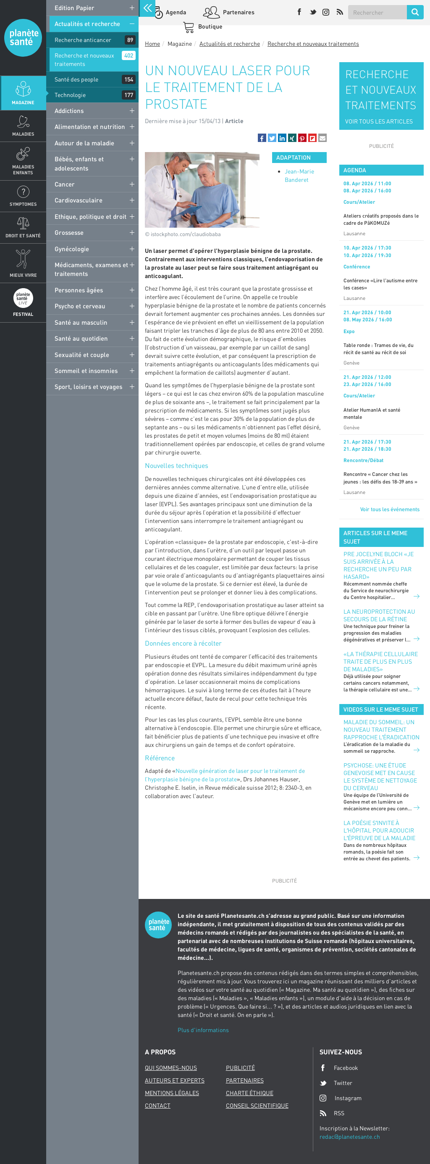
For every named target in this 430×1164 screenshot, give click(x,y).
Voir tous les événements (390, 509)
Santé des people (76, 79)
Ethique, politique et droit (90, 216)
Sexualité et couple (82, 354)
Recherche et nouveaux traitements (84, 59)
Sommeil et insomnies (86, 370)
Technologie (70, 94)
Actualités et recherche (87, 23)
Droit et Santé (23, 235)
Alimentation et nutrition (90, 126)
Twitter (336, 1083)
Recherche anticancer (83, 39)
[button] (262, 138)
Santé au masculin (81, 322)
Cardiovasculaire (78, 200)
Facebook (339, 1068)
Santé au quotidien (81, 338)
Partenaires (238, 12)
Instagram (341, 1097)
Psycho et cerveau (80, 306)
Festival (23, 314)
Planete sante (23, 38)
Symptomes (23, 204)
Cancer (65, 184)
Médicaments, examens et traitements (91, 269)
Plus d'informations (203, 1029)
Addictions (69, 110)
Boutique (210, 26)
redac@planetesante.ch (350, 1136)
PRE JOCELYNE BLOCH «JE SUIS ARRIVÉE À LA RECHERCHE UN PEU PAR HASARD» (378, 565)
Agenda (175, 12)
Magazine (23, 102)
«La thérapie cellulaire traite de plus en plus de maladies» (380, 661)
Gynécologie (72, 248)
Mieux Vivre (23, 275)
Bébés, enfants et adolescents (79, 163)
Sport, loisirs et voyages (88, 386)
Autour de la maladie (84, 143)
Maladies (23, 134)
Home (152, 43)
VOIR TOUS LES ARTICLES (379, 121)
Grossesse (69, 232)
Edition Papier (74, 7)
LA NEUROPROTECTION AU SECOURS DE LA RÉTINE (379, 615)
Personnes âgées (79, 290)
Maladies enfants (23, 169)
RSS (332, 1113)
